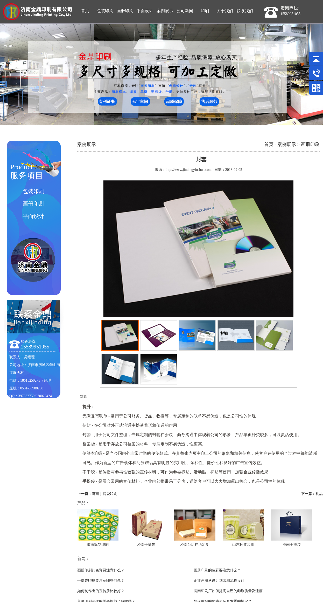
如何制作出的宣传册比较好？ (100, 591)
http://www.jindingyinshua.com (189, 170)
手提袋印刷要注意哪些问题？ (100, 581)
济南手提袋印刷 (104, 494)
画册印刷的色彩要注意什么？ (100, 570)
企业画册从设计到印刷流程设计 (219, 581)
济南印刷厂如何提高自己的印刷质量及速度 (228, 591)
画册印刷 (310, 144)
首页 (268, 144)
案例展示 (286, 144)
